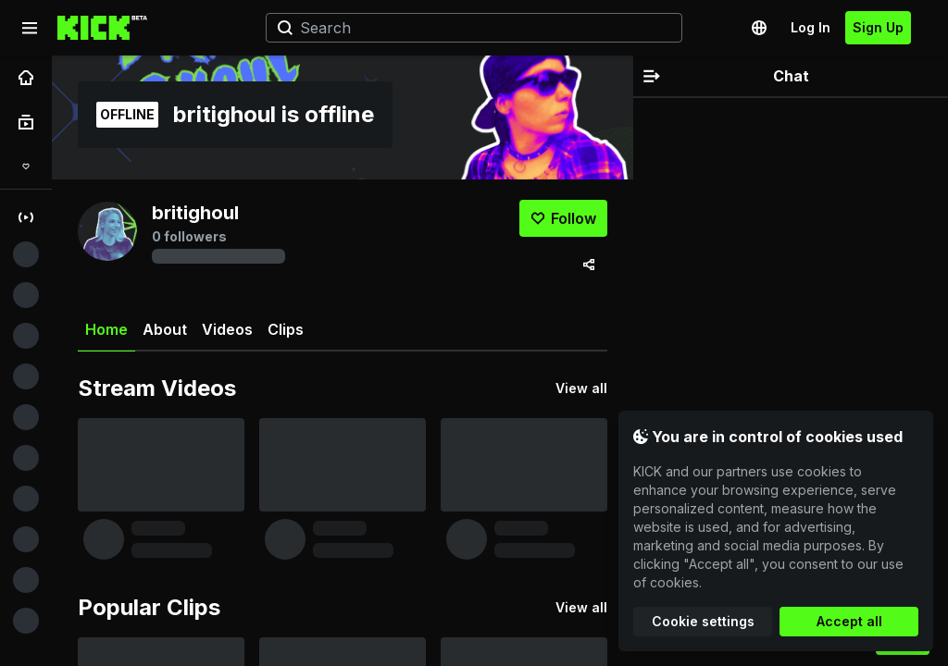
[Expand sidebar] (29, 27)
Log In (810, 27)
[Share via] (588, 264)
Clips (286, 329)
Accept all (849, 621)
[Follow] (563, 218)
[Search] (466, 28)
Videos (227, 329)
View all (581, 388)
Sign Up (878, 27)
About (165, 329)
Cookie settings (703, 621)
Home (106, 336)
